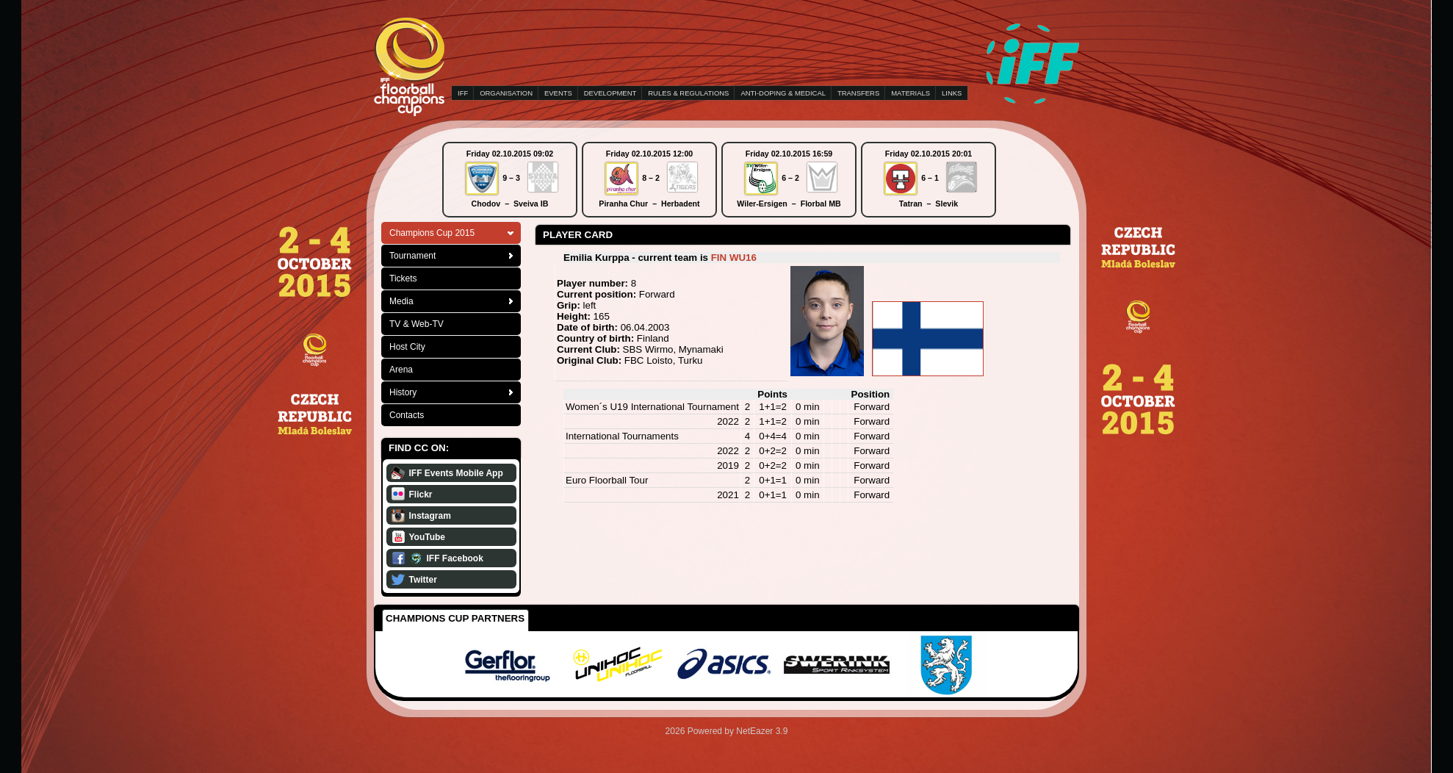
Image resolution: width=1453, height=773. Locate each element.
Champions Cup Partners (455, 618)
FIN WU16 (734, 257)
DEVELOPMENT (610, 93)
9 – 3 (511, 177)
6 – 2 (790, 177)
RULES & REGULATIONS (688, 93)
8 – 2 (651, 177)
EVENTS (558, 93)
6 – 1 (930, 177)
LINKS (952, 93)
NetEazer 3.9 (761, 731)
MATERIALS (910, 93)
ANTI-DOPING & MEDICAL (783, 93)
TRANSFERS (858, 93)
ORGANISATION (506, 93)
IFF (463, 93)
